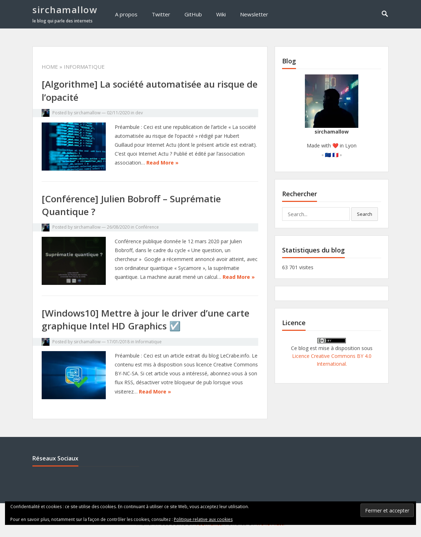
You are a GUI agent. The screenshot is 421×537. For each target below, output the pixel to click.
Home (50, 66)
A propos (126, 14)
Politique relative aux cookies (203, 519)
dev (139, 113)
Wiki (221, 14)
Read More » (162, 162)
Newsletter (254, 14)
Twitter (161, 14)
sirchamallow (64, 9)
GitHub (193, 14)
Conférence (147, 227)
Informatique (148, 342)
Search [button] (364, 214)
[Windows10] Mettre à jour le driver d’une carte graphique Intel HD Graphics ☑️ (145, 319)
